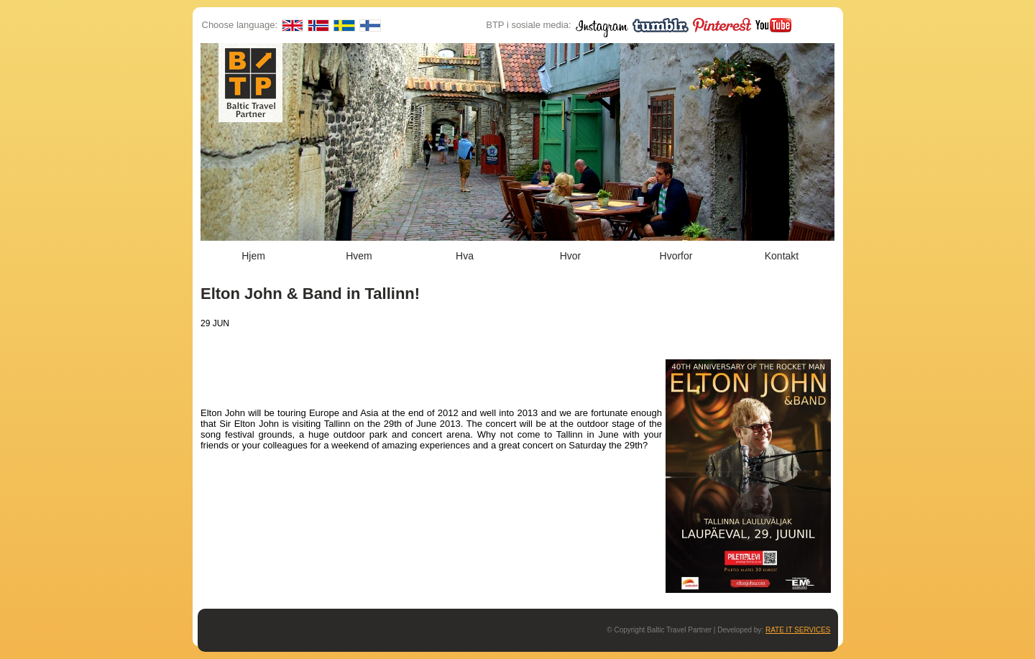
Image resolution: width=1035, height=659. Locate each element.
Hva (465, 256)
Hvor (570, 256)
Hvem (359, 256)
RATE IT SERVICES (798, 630)
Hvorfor (676, 256)
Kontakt (782, 256)
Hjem (253, 256)
